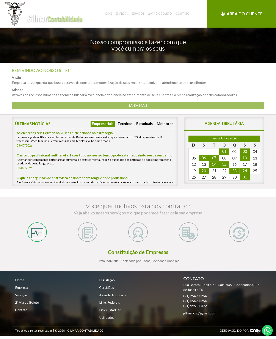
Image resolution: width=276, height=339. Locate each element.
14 (214, 164)
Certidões (106, 290)
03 (245, 151)
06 (204, 158)
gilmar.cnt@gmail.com (199, 315)
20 (204, 171)
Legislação (107, 282)
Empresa (21, 290)
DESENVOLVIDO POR (234, 334)
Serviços (21, 298)
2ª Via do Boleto (27, 305)
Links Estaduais (110, 313)
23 (234, 171)
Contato (21, 313)
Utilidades (106, 321)
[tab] (37, 233)
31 (245, 177)
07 (214, 158)
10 (245, 158)
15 (224, 164)
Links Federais (109, 305)
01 (224, 151)
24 (245, 171)
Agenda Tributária (112, 298)
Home (19, 282)
